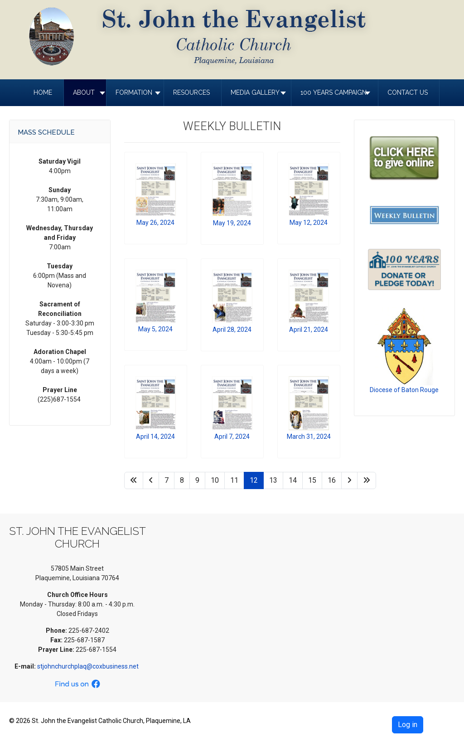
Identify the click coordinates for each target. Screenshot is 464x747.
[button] (85, 92)
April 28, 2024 (232, 329)
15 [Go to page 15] (312, 480)
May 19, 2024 (232, 223)
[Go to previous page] (151, 480)
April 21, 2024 (308, 329)
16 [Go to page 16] (332, 480)
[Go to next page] (349, 480)
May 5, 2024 (155, 329)
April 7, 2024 (232, 436)
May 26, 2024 (155, 222)
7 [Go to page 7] (166, 480)
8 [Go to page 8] (182, 480)
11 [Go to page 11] (234, 480)
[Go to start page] (133, 480)
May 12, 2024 (309, 222)
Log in (407, 724)
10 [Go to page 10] (215, 480)
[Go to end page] (366, 480)
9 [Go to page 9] (197, 480)
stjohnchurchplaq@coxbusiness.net (88, 666)
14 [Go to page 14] (293, 480)
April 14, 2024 (155, 436)
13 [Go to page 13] (273, 480)
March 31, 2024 (309, 436)
